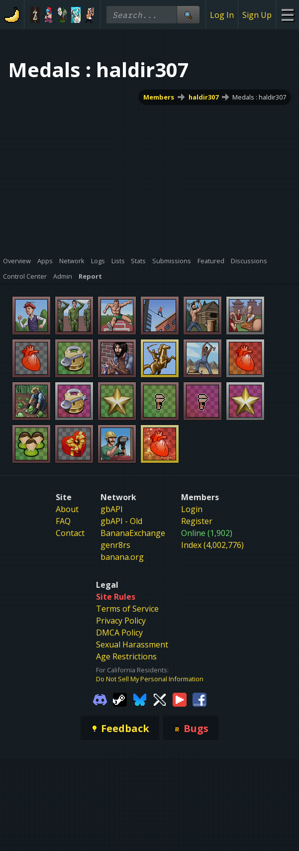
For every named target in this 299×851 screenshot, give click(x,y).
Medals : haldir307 (259, 97)
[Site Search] (188, 14)
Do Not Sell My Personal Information (149, 678)
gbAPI (111, 509)
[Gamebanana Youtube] (180, 698)
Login (191, 509)
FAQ (63, 521)
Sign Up (257, 14)
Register (196, 521)
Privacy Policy (121, 620)
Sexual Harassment (132, 644)
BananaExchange (132, 533)
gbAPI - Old (121, 521)
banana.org (122, 556)
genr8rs (115, 544)
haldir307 (203, 97)
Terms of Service (127, 608)
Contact (70, 533)
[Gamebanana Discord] (100, 698)
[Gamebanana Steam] (120, 698)
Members (158, 97)
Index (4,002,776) (212, 544)
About (67, 509)
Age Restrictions (126, 656)
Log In (222, 14)
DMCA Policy (119, 632)
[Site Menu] (287, 14)
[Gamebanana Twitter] (160, 698)
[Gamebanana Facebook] (199, 698)
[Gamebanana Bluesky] (140, 698)
